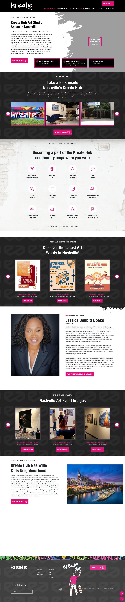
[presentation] (8, 274)
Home (38, 561)
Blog (50, 569)
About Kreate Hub (62, 9)
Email (15, 583)
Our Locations (48, 9)
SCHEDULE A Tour (98, 562)
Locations (39, 564)
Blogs (100, 9)
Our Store (108, 4)
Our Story (51, 564)
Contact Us (110, 9)
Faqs (50, 566)
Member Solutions (89, 9)
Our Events (75, 9)
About (38, 566)
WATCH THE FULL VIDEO (95, 42)
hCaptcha (16, 589)
